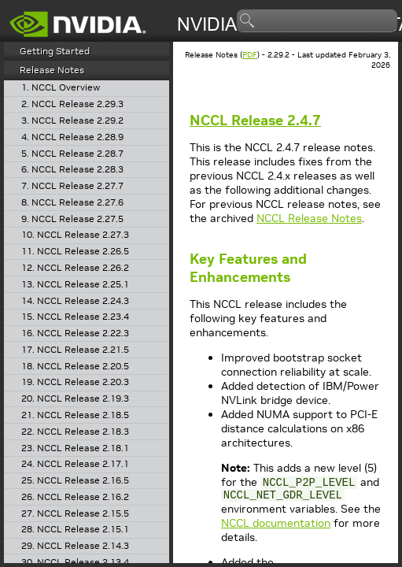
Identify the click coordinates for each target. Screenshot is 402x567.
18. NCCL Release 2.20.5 (75, 366)
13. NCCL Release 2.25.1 (75, 285)
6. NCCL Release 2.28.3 (72, 170)
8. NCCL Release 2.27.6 (72, 203)
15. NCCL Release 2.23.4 (75, 317)
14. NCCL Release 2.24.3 (75, 301)
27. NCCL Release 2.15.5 (75, 514)
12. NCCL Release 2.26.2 (75, 268)
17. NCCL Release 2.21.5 (75, 350)
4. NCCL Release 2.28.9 (72, 137)
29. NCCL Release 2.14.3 (75, 546)
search (248, 21)
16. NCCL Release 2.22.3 (75, 333)
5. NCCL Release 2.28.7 (72, 154)
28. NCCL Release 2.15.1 (75, 529)
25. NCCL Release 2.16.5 (75, 481)
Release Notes (52, 70)
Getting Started (55, 51)
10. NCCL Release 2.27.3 (75, 235)
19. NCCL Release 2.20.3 (75, 382)
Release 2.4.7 (255, 120)
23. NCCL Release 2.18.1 (75, 448)
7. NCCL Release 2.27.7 (72, 186)
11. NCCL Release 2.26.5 (75, 251)
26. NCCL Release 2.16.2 (75, 497)
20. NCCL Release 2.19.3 (75, 399)
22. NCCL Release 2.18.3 (75, 432)
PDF (249, 55)
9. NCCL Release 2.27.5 (72, 219)
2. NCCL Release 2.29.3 (72, 104)
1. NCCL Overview (60, 88)
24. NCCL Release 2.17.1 (75, 464)
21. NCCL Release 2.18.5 (75, 415)
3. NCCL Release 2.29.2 (72, 121)
